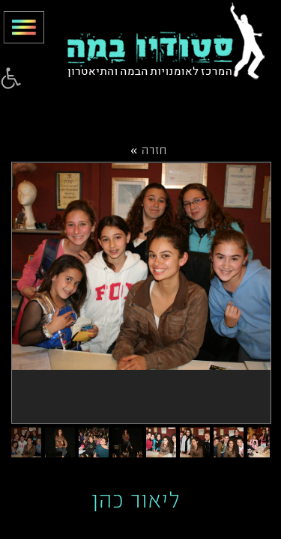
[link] (11, 78)
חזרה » (148, 149)
